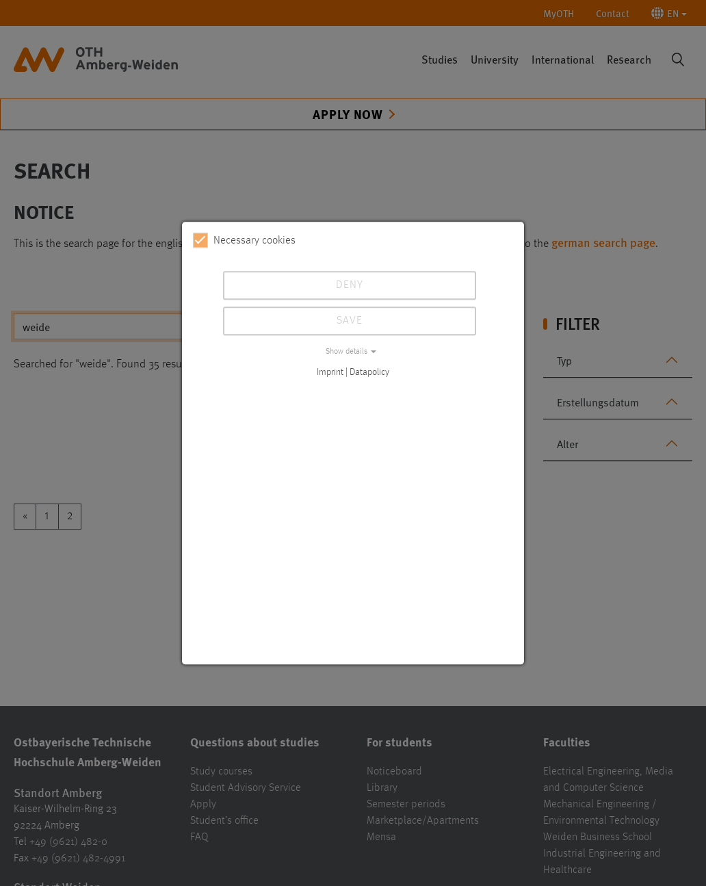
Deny (349, 285)
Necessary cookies (244, 240)
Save (350, 320)
